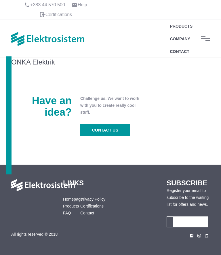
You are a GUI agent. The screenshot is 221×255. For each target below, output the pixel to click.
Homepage (67, 199)
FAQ (67, 213)
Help (82, 4)
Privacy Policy (92, 199)
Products (181, 26)
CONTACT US (105, 130)
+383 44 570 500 (47, 4)
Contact (179, 51)
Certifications (58, 14)
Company (180, 39)
